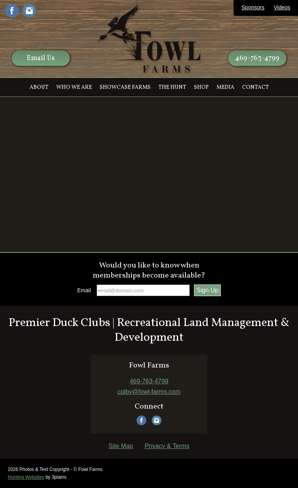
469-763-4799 (257, 58)
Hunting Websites (26, 477)
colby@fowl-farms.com (149, 391)
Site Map (121, 446)
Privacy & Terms (167, 446)
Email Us (41, 58)
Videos (282, 7)
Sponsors (252, 7)
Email (84, 290)
